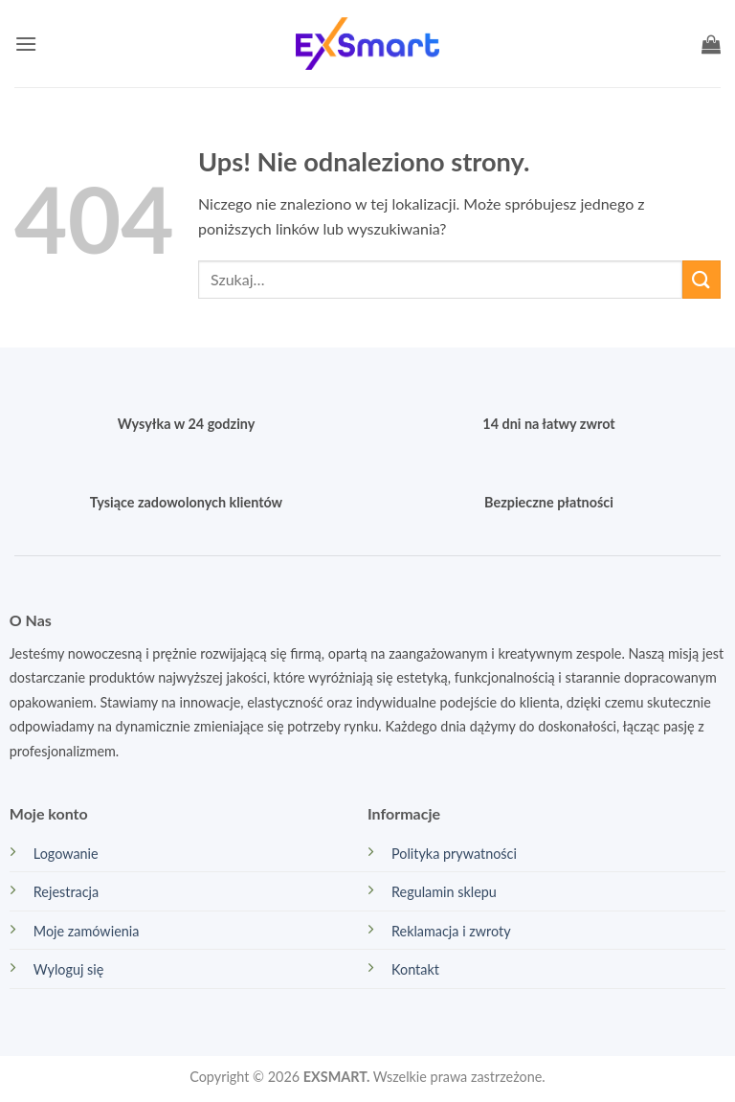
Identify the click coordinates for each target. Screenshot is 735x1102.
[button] (25, 43)
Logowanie (66, 853)
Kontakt (415, 969)
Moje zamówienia (86, 931)
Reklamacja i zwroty (451, 931)
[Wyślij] (701, 279)
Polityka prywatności (454, 853)
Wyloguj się (68, 969)
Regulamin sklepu (444, 892)
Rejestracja (66, 892)
